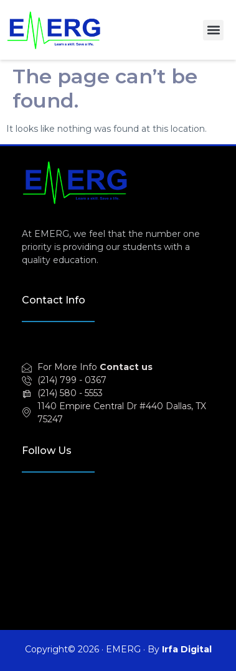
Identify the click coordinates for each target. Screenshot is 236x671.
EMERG (123, 649)
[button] (213, 30)
